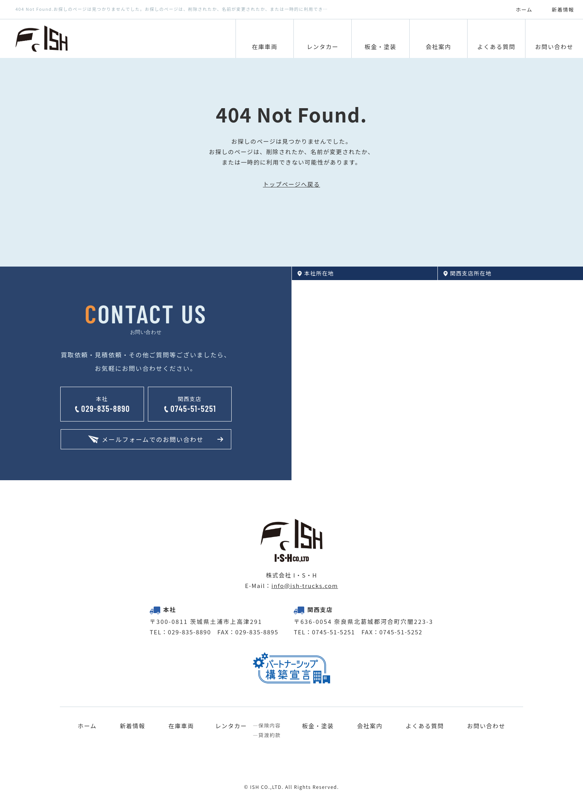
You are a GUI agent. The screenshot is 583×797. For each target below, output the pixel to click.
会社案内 (370, 725)
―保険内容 (267, 725)
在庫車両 (181, 725)
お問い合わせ (486, 725)
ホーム (87, 725)
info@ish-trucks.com (304, 585)
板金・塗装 (318, 725)
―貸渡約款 (267, 735)
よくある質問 (425, 725)
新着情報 (132, 725)
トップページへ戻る (291, 184)
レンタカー (231, 726)
